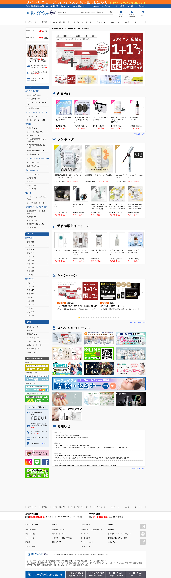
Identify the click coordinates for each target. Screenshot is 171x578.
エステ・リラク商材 (59, 22)
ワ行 (30, 275)
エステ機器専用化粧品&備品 (36, 146)
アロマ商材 (33, 108)
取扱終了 (32, 352)
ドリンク (32, 116)
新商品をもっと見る (140, 134)
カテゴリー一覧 (30, 530)
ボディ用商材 (34, 99)
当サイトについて (87, 542)
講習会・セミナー (34, 345)
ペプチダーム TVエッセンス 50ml (137, 119)
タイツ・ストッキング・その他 (36, 198)
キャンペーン (139, 22)
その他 (127, 22)
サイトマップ (85, 546)
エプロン (32, 185)
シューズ (32, 189)
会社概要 (130, 6)
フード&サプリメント (36, 120)
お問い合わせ (142, 6)
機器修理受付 (57, 542)
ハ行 (31, 260)
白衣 (30, 181)
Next (143, 107)
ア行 (31, 242)
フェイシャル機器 (35, 132)
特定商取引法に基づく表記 (117, 538)
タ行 (31, 253)
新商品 (27, 542)
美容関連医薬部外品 (36, 224)
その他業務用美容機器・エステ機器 (36, 140)
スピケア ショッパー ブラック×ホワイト (100, 119)
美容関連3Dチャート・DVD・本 (36, 212)
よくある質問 (120, 6)
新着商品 (32, 334)
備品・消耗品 (34, 166)
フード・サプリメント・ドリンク (81, 22)
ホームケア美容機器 (36, 151)
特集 (30, 330)
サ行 (31, 249)
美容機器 (44, 22)
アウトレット (33, 327)
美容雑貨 (32, 217)
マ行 (31, 264)
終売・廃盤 (33, 349)
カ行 (30, 245)
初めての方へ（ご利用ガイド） (102, 6)
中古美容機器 (33, 154)
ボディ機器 (33, 135)
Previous (54, 107)
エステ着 (32, 178)
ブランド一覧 (32, 22)
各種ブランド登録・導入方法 (62, 538)
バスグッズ (33, 220)
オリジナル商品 (34, 341)
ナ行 (30, 256)
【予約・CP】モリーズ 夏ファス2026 (63, 119)
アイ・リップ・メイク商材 (37, 103)
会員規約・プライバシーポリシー (119, 534)
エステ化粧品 (34, 95)
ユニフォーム (115, 22)
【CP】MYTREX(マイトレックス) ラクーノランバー (82, 120)
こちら (41, 443)
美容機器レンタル (58, 530)
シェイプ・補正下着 (36, 203)
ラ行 (31, 271)
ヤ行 (30, 267)
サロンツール (101, 22)
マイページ (85, 534)
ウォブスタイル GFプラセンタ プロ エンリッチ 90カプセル (118, 120)
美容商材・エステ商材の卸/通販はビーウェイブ (40, 13)
